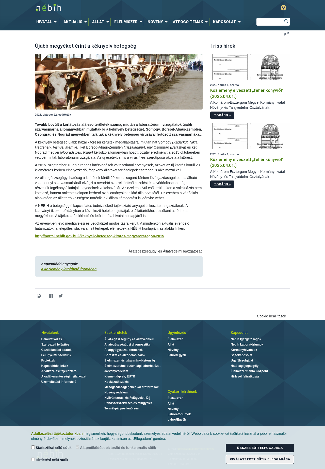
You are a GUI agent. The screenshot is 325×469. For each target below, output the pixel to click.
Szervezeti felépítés (55, 344)
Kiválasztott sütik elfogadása (260, 459)
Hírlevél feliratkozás (245, 376)
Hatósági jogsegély (244, 366)
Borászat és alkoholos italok (124, 355)
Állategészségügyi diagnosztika (127, 344)
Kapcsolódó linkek (54, 366)
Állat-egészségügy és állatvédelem (129, 339)
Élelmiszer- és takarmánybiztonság (129, 360)
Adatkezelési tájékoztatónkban (57, 433)
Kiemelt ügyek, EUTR (119, 376)
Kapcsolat (239, 333)
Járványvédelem (116, 371)
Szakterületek (115, 333)
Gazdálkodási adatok (56, 350)
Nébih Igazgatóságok (246, 339)
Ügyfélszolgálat (242, 360)
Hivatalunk (50, 333)
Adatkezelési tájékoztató (59, 371)
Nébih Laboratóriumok (247, 344)
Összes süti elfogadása (260, 448)
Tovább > (222, 115)
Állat (171, 344)
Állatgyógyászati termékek (123, 350)
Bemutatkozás (51, 339)
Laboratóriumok (179, 414)
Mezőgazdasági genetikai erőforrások (131, 387)
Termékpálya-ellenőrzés (121, 408)
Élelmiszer (175, 339)
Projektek (48, 360)
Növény (173, 350)
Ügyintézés (177, 333)
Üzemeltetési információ (58, 382)
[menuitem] (47, 22)
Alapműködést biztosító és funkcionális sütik (116, 447)
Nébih (108, 8)
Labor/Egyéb (177, 355)
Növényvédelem (115, 392)
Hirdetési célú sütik (49, 460)
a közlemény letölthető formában (69, 269)
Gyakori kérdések (182, 392)
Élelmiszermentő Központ (249, 371)
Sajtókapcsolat (241, 355)
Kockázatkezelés (116, 382)
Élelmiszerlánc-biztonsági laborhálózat (132, 366)
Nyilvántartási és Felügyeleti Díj (127, 398)
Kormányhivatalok (244, 350)
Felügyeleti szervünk (56, 355)
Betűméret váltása (287, 33)
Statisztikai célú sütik (51, 447)
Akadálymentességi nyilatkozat (63, 376)
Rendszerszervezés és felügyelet (128, 403)
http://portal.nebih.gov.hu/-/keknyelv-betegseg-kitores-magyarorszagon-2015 (99, 236)
